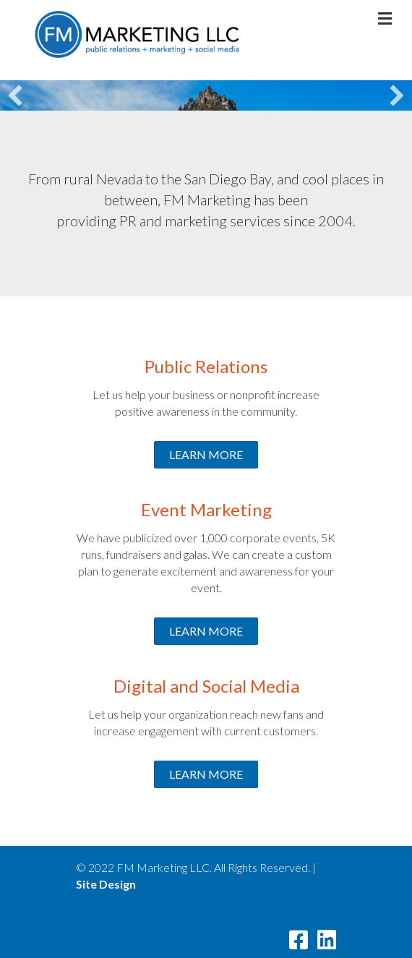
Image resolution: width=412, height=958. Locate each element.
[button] (15, 95)
